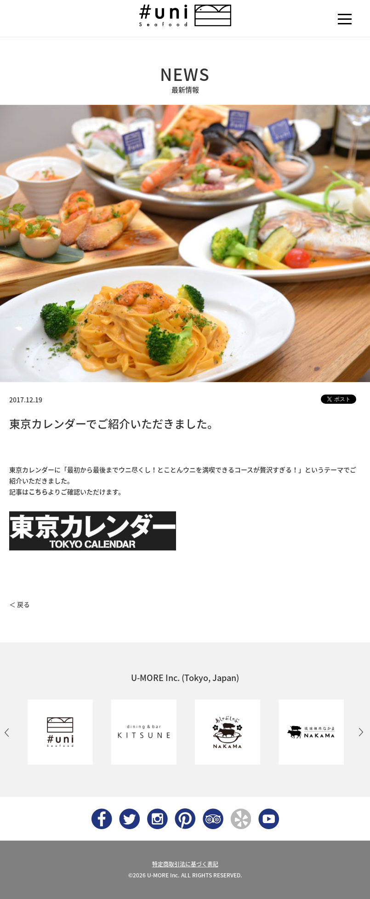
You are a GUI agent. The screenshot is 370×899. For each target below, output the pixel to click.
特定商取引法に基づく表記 (185, 864)
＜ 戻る (19, 604)
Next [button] (360, 732)
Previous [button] (7, 732)
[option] (60, 732)
